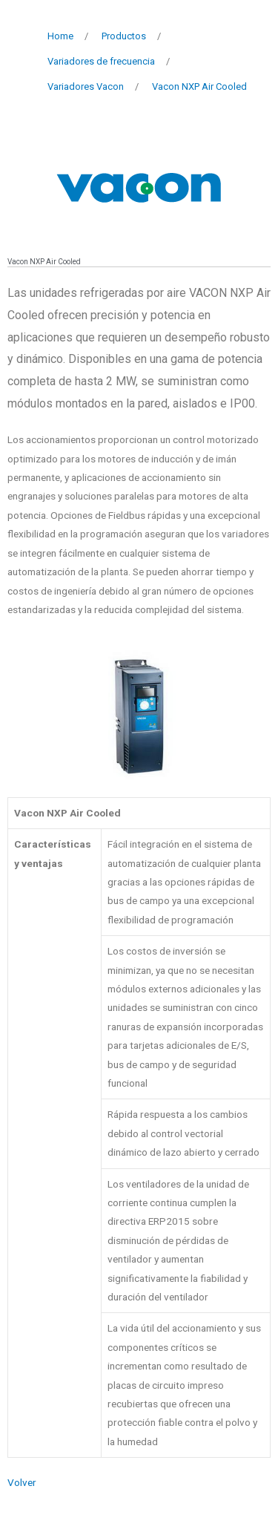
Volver (21, 1482)
